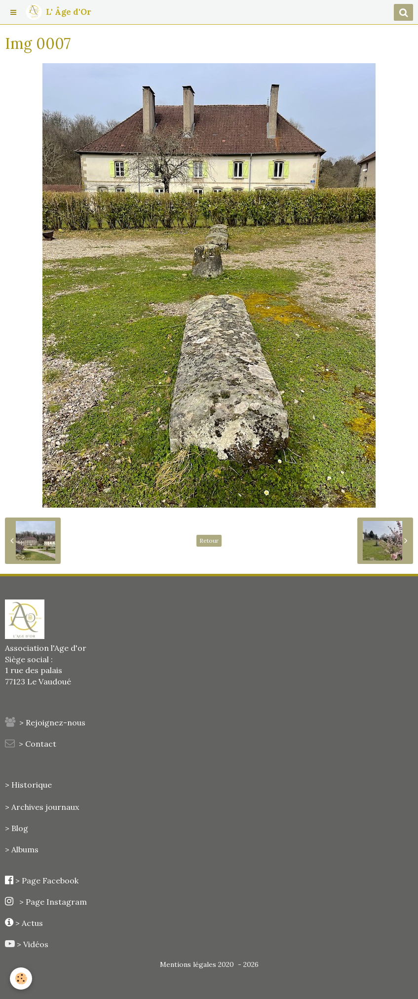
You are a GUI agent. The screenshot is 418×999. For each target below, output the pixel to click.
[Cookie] (21, 978)
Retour (209, 540)
